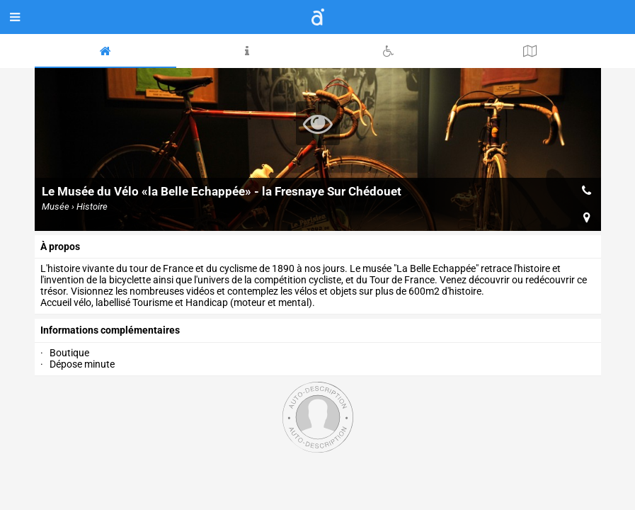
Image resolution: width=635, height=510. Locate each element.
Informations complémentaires (110, 330)
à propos (60, 246)
